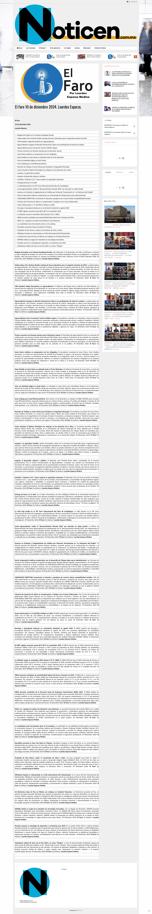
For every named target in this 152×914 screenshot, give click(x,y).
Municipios (87, 48)
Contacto (64, 869)
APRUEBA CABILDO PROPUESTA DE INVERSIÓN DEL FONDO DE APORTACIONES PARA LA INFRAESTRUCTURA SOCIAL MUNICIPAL (123, 96)
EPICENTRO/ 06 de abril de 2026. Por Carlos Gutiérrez (33, 56)
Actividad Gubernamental (111, 66)
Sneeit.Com (79, 910)
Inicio (19, 48)
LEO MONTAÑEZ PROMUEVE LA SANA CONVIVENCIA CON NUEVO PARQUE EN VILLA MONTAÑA (122, 73)
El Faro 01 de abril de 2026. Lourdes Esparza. (124, 56)
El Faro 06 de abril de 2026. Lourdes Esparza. (63, 56)
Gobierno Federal (100, 48)
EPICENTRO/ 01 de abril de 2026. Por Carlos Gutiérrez (94, 56)
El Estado (43, 48)
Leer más (117, 227)
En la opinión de (55, 48)
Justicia (77, 48)
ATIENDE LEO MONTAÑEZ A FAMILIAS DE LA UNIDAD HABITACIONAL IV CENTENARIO (123, 109)
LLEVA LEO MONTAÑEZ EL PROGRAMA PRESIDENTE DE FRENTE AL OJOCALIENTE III (123, 84)
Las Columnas (30, 48)
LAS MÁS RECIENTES (110, 142)
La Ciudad (67, 48)
